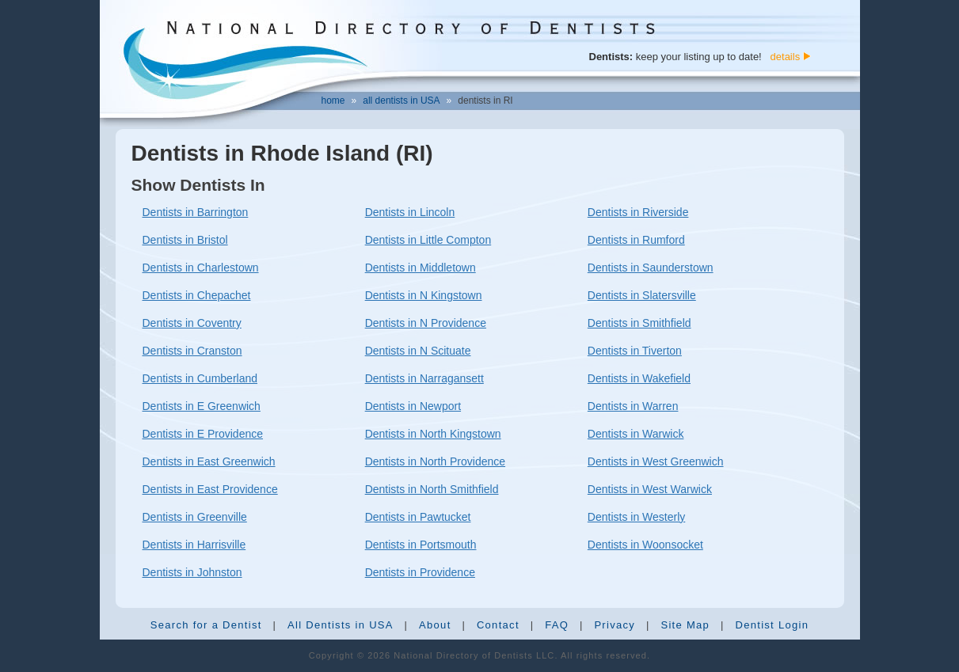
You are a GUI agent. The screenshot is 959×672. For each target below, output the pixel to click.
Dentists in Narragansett (424, 378)
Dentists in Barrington (196, 212)
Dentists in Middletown (420, 267)
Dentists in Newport (413, 406)
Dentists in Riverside (638, 212)
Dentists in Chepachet (197, 295)
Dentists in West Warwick (650, 489)
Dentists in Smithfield (639, 323)
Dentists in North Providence (435, 461)
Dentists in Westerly (636, 517)
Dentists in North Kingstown (433, 433)
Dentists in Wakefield (639, 378)
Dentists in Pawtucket (418, 517)
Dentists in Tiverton (635, 350)
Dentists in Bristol (185, 239)
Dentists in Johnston (192, 572)
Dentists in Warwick (636, 433)
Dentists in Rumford (636, 239)
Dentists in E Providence (203, 433)
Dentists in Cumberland (200, 378)
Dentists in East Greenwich (209, 461)
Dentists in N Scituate (418, 350)
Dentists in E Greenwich (202, 406)
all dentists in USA (401, 100)
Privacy (614, 625)
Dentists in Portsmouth (421, 544)
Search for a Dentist (206, 625)
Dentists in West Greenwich (656, 461)
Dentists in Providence (420, 572)
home (333, 100)
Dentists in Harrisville (194, 544)
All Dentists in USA (340, 625)
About (435, 625)
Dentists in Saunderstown (651, 267)
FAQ (557, 625)
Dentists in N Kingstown (423, 295)
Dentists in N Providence (425, 323)
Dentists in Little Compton (428, 239)
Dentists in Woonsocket (645, 544)
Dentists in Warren (633, 406)
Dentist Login (772, 625)
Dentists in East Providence (210, 489)
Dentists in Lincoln (410, 212)
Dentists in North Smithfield (432, 489)
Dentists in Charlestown (201, 267)
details (786, 57)
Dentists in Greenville (195, 517)
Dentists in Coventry (192, 323)
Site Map (685, 625)
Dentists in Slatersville (642, 295)
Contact (498, 625)
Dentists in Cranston (192, 350)
